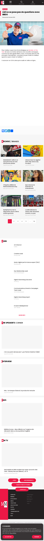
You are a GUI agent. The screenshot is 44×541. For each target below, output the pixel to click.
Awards (13, 509)
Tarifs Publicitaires (23, 485)
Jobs (14, 480)
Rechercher (21, 2)
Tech (12, 513)
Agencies (13, 494)
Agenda (29, 501)
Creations (13, 503)
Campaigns (30, 494)
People (12, 507)
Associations (14, 505)
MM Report (29, 499)
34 (34, 221)
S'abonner (33, 2)
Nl (42, 2)
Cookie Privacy (19, 522)
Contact (23, 489)
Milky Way (29, 497)
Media (12, 501)
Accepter (8, 537)
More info (22, 315)
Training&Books (15, 511)
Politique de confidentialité (8, 522)
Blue (12, 515)
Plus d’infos (13, 533)
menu (10, 2)
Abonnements (29, 480)
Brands (12, 496)
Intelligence (14, 499)
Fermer (36, 537)
